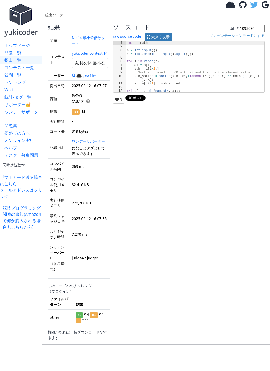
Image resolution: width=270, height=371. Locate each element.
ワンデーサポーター (21, 115)
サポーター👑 (17, 104)
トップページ (17, 45)
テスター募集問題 (21, 155)
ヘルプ (10, 148)
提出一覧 (12, 60)
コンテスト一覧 (19, 67)
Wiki (8, 90)
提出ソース (54, 14)
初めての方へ (17, 133)
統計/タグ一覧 (17, 97)
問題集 (10, 126)
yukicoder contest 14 (90, 53)
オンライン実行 (19, 140)
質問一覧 (12, 75)
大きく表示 (158, 36)
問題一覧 (12, 53)
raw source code (127, 36)
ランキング (15, 82)
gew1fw (86, 75)
